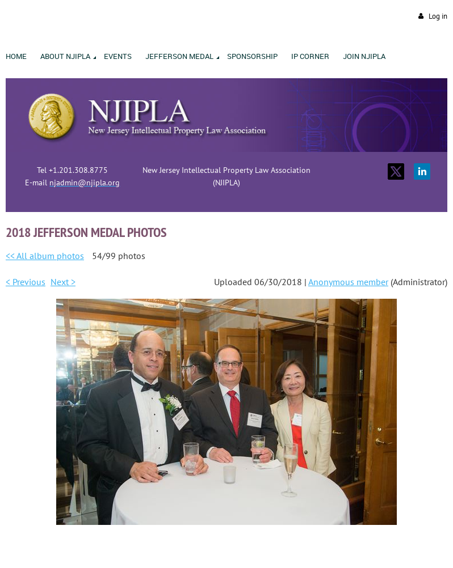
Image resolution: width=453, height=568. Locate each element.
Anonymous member (348, 281)
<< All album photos (45, 255)
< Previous (25, 281)
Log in (438, 16)
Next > (63, 281)
